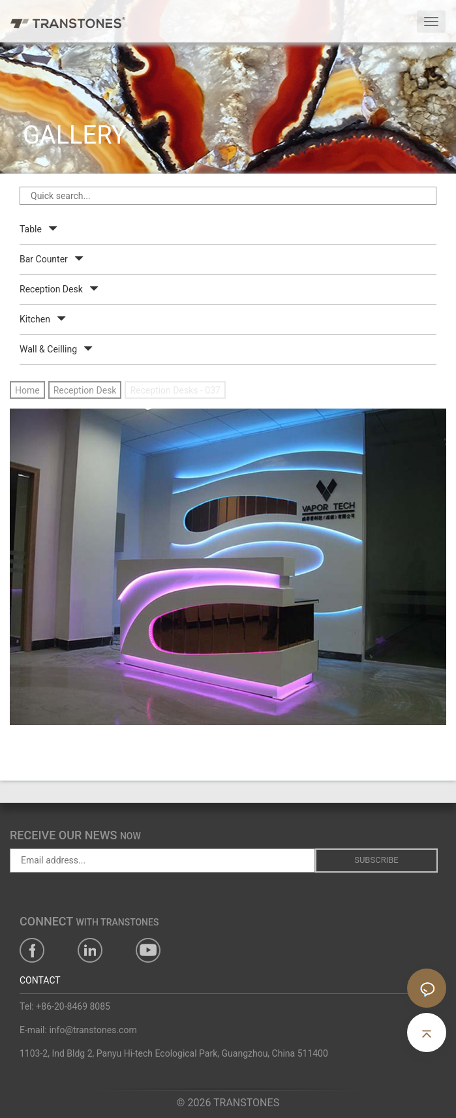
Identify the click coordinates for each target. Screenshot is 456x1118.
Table (31, 229)
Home (27, 390)
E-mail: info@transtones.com (78, 1030)
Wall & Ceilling (48, 349)
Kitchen (35, 319)
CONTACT (40, 980)
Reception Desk (51, 289)
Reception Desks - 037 (175, 390)
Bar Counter (44, 259)
